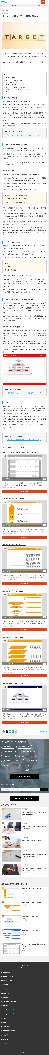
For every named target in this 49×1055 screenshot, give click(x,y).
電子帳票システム (8, 747)
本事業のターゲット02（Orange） (14, 591)
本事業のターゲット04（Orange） (14, 498)
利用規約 (3, 1022)
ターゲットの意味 (10, 78)
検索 (44, 789)
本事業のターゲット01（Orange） (14, 637)
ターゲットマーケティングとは (14, 80)
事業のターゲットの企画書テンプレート (17, 89)
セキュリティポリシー (7, 1010)
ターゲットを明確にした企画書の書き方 (16, 87)
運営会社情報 (4, 1005)
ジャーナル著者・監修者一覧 (8, 1001)
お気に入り (42, 731)
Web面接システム (8, 765)
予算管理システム (29, 761)
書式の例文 (5, 13)
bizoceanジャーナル (6, 980)
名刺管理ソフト (7, 756)
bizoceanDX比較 (5, 972)
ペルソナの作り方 (12, 82)
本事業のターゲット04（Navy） (13, 683)
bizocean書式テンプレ (7, 976)
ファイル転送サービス (24, 747)
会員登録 (43, 2)
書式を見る (24, 491)
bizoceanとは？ (5, 993)
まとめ (7, 92)
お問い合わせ (4, 1039)
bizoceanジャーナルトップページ (24, 798)
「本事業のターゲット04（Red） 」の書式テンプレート (23, 393)
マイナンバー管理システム (10, 751)
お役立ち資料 (4, 985)
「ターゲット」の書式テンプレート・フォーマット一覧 (23, 135)
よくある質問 (4, 1035)
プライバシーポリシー (7, 1014)
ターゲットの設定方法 (11, 85)
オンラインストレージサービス (25, 756)
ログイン (39, 2)
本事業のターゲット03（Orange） (14, 545)
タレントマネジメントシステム (11, 761)
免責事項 (3, 1018)
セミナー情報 (4, 989)
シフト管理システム (24, 765)
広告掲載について (6, 1026)
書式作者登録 (4, 997)
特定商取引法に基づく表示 (8, 1031)
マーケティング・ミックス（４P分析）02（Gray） (19, 452)
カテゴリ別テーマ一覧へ (24, 777)
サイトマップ (4, 1043)
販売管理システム (27, 751)
